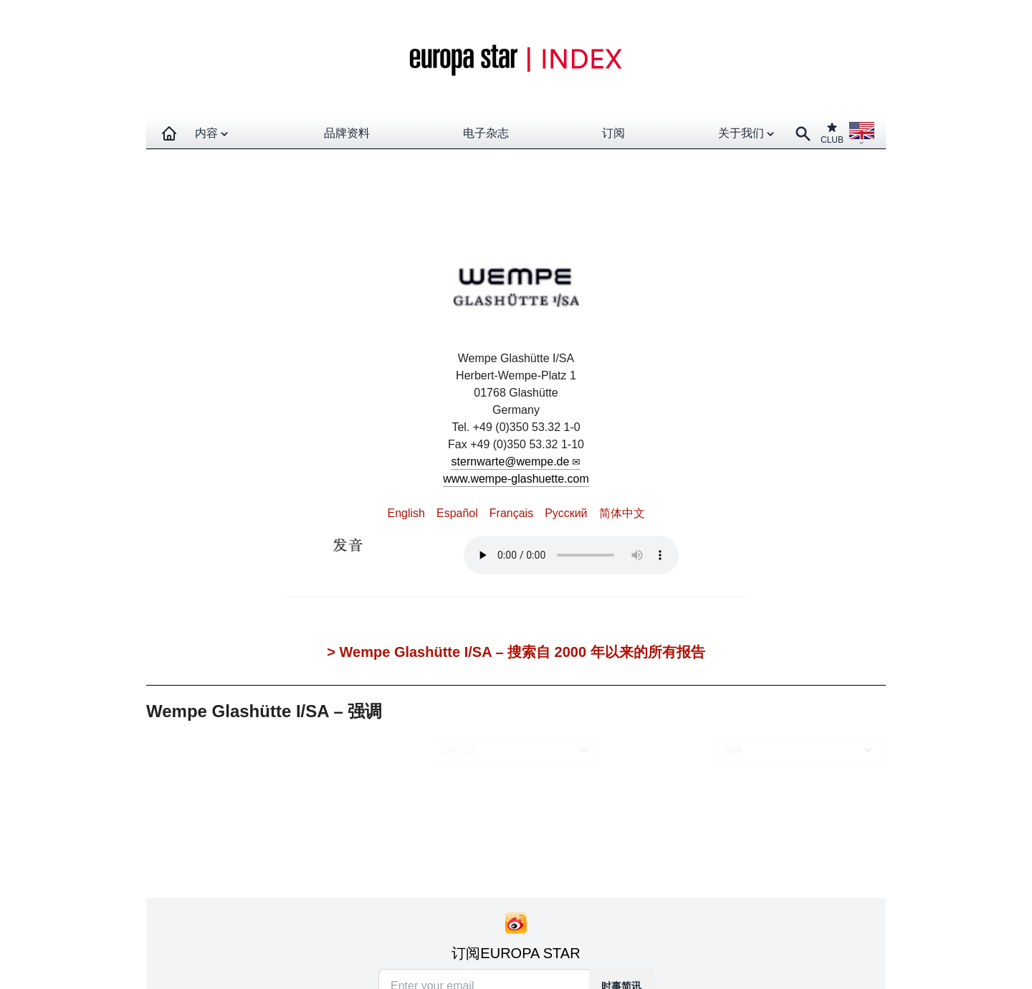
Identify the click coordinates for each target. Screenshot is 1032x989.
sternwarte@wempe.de (511, 461)
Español (457, 513)
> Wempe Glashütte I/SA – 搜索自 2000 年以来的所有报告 (515, 652)
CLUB (832, 133)
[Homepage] (169, 133)
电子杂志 (486, 133)
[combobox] (518, 750)
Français (511, 513)
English (405, 513)
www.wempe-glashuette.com (516, 479)
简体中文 (622, 513)
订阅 (613, 133)
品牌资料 (347, 133)
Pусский (566, 513)
